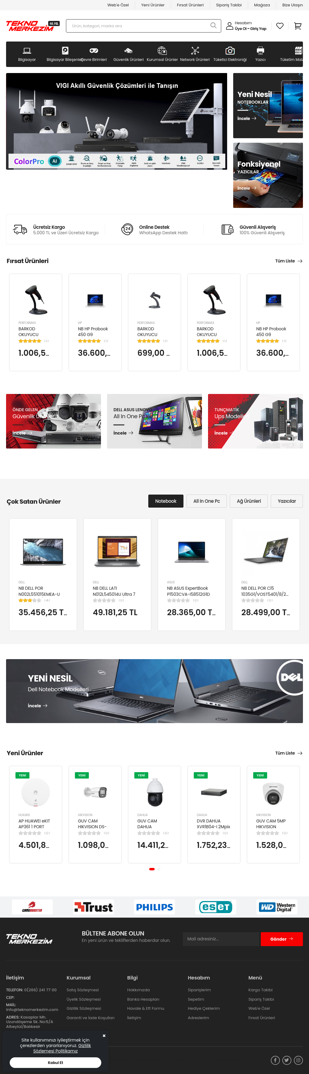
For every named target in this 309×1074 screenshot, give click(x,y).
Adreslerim (198, 1018)
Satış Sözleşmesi (83, 990)
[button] (152, 869)
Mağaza (262, 5)
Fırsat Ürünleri (190, 5)
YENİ (22, 775)
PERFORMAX (27, 323)
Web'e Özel (118, 5)
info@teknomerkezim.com (32, 1009)
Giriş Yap (258, 29)
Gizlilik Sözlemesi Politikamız (62, 1048)
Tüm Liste (285, 261)
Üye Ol (241, 29)
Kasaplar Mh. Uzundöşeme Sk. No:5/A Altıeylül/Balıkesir (29, 1021)
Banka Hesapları (143, 999)
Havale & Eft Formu (145, 1008)
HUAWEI (24, 815)
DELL (21, 582)
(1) (46, 341)
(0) (121, 600)
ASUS (171, 582)
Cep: (10, 997)
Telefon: (14, 990)
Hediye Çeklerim (204, 1008)
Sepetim (196, 999)
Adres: (12, 1017)
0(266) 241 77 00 (40, 990)
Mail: (11, 1005)
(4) (47, 600)
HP (80, 323)
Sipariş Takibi (229, 5)
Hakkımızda (138, 990)
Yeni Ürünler (153, 5)
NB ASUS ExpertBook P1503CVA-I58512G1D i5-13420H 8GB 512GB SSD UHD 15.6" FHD (188, 597)
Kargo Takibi (260, 990)
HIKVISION (85, 815)
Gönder (281, 939)
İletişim (134, 1018)
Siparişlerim (199, 990)
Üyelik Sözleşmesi (84, 999)
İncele (243, 119)
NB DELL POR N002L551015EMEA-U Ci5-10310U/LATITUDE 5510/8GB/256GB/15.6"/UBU (46, 597)
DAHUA (142, 815)
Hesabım (243, 23)
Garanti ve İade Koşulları (91, 1018)
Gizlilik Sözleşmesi (84, 1008)
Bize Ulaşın (292, 5)
